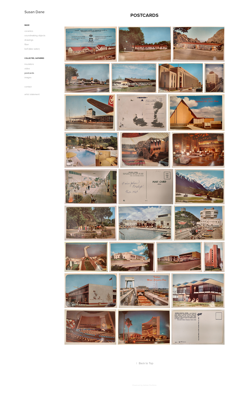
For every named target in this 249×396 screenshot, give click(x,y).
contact (28, 86)
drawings (28, 39)
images (27, 77)
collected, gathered (34, 58)
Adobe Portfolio (149, 385)
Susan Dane (34, 11)
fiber (26, 44)
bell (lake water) (32, 48)
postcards (29, 73)
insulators (29, 64)
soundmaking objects (34, 35)
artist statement (32, 94)
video (27, 68)
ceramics (28, 31)
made (26, 25)
